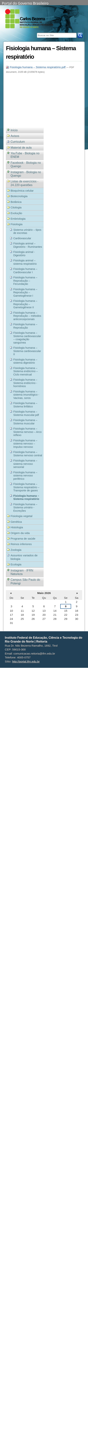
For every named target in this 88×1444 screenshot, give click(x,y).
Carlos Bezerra (32, 18)
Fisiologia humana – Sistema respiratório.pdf (36, 67)
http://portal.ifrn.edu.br (26, 661)
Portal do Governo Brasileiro (25, 3)
